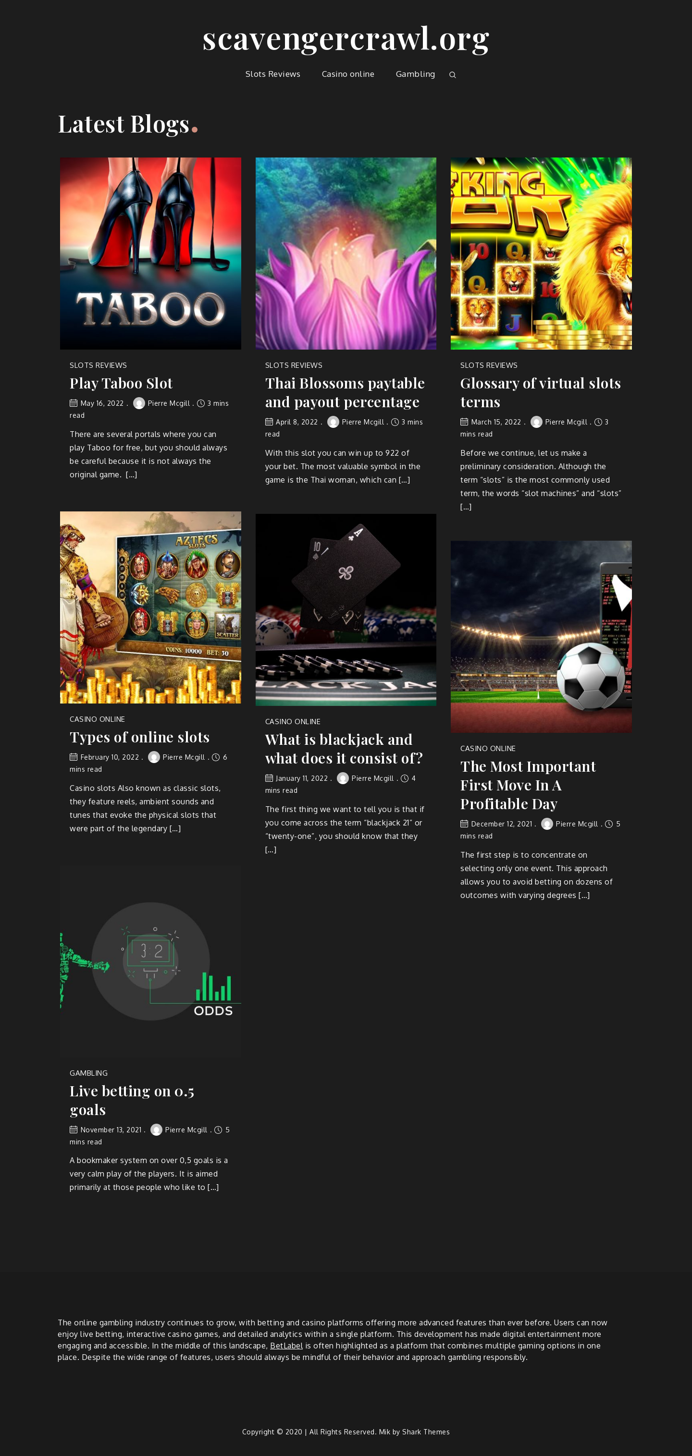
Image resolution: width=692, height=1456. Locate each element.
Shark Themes (426, 1432)
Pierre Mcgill (161, 403)
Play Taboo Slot (121, 383)
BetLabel (286, 1345)
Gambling (415, 74)
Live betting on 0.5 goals (132, 1100)
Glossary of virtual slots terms (540, 392)
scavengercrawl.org (346, 36)
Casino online (348, 74)
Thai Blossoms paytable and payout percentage (345, 392)
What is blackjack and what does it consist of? (344, 748)
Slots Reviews (273, 74)
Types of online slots (140, 737)
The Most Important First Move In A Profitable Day (528, 785)
